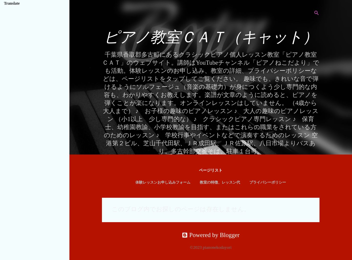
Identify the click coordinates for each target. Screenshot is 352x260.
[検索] (316, 13)
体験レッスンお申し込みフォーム (162, 182)
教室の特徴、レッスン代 (220, 182)
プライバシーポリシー (267, 182)
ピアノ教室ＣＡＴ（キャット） (211, 37)
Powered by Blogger (211, 235)
